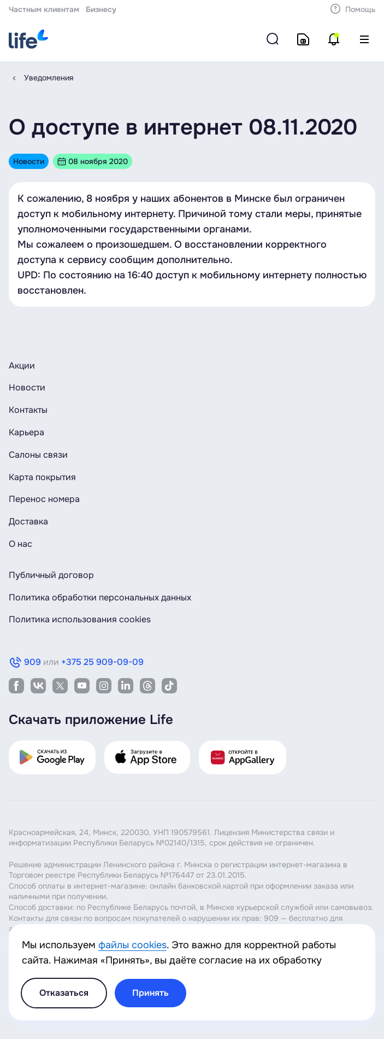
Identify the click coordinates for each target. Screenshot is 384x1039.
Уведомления (48, 78)
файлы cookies (132, 945)
